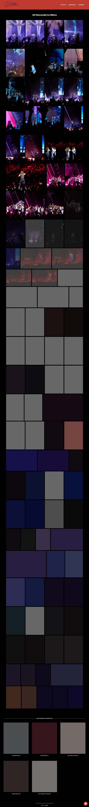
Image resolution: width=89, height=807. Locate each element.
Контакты (72, 4)
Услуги (63, 4)
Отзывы (81, 4)
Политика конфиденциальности (44, 805)
